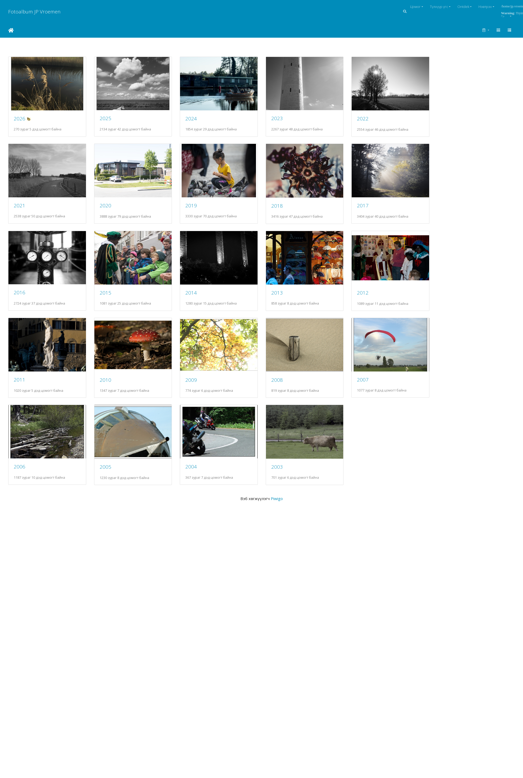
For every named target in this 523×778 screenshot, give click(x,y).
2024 (197, 120)
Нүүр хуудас (11, 30)
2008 (285, 387)
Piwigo (277, 508)
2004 (197, 476)
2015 (108, 298)
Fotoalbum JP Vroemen (34, 11)
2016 (19, 298)
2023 (285, 120)
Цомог (415, 6)
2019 (197, 209)
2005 (108, 476)
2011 (19, 387)
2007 (374, 387)
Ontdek (463, 6)
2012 (374, 298)
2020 (108, 209)
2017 (374, 209)
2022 (374, 120)
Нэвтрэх (485, 6)
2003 (285, 476)
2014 (197, 298)
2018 (285, 209)
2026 (19, 120)
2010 (108, 387)
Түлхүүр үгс (439, 6)
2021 (19, 209)
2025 (108, 120)
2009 (197, 387)
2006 (19, 476)
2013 (285, 298)
